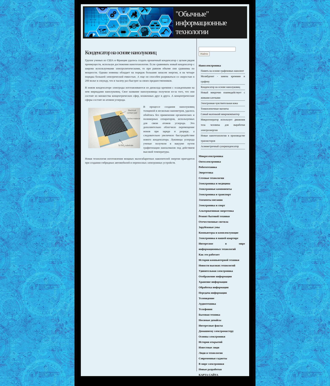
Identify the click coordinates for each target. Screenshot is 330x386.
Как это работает (209, 254)
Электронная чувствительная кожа (219, 103)
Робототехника (208, 167)
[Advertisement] (120, 197)
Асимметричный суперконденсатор (220, 146)
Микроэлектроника (211, 156)
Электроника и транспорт (215, 194)
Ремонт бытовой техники (214, 216)
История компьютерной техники (219, 260)
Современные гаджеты (213, 358)
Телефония (205, 309)
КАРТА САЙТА (208, 374)
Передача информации (213, 292)
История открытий (210, 342)
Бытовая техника (209, 314)
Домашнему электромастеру (216, 331)
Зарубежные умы (209, 227)
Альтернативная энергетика (216, 210)
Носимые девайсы (210, 320)
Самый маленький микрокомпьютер (220, 114)
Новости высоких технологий (217, 265)
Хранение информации (213, 281)
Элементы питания (211, 199)
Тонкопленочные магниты (215, 108)
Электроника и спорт (212, 205)
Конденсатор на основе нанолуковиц (220, 87)
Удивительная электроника (216, 270)
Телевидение (206, 298)
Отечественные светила (213, 221)
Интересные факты (211, 325)
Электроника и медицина (214, 183)
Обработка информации (214, 287)
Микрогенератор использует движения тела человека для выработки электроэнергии (223, 125)
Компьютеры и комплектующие (218, 232)
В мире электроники (211, 363)
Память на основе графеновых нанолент (222, 70)
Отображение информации (215, 276)
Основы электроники (212, 336)
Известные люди (209, 347)
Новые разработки (210, 369)
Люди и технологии (211, 352)
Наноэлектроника (210, 65)
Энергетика (206, 172)
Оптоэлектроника (210, 161)
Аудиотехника (207, 303)
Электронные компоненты (215, 188)
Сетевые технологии (211, 178)
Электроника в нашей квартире (218, 238)
